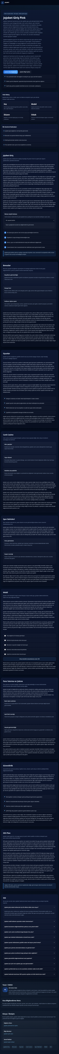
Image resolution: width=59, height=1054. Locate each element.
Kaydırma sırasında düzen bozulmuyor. (15, 654)
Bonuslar (14, 1047)
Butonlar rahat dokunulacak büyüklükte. (15, 649)
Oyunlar (21, 1047)
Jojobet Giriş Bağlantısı (11, 72)
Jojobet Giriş (7, 1047)
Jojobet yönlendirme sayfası (11, 1025)
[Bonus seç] (29, 220)
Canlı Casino (29, 1047)
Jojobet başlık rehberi (9, 1042)
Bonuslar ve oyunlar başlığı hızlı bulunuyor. (16, 645)
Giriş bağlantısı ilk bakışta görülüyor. (14, 635)
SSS (51, 1047)
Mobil (45, 1047)
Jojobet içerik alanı (8, 1034)
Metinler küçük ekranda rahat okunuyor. (15, 640)
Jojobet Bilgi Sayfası (25, 72)
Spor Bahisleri (38, 1047)
